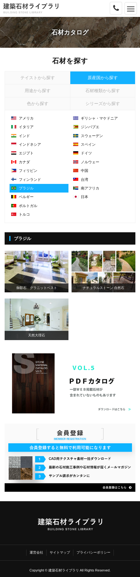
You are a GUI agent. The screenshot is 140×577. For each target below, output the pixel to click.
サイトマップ (60, 552)
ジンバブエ (86, 127)
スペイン (84, 144)
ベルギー (22, 197)
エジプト (22, 153)
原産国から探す (103, 77)
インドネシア (26, 144)
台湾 (80, 179)
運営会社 (36, 552)
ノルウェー (86, 162)
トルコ (20, 214)
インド (20, 136)
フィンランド (26, 179)
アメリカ (22, 118)
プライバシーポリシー (93, 552)
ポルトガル (24, 206)
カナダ (20, 162)
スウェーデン (88, 136)
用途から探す (38, 90)
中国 (80, 171)
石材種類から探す (102, 90)
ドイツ (82, 153)
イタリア (22, 127)
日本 (80, 197)
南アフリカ (86, 188)
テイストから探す (37, 77)
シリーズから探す (102, 103)
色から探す (37, 103)
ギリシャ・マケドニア (95, 118)
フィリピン (24, 171)
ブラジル (22, 188)
